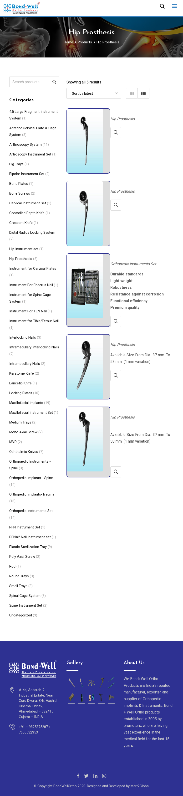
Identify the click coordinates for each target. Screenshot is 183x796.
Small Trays (18, 586)
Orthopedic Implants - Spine (31, 478)
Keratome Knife (21, 373)
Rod (12, 566)
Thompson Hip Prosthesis (130, 336)
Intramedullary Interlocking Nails (34, 347)
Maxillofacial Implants (26, 403)
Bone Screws (19, 193)
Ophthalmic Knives (23, 452)
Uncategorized (20, 615)
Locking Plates (20, 393)
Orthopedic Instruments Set (31, 511)
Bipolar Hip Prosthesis (127, 409)
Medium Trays (20, 422)
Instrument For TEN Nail (28, 311)
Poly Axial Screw (22, 556)
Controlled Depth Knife (27, 213)
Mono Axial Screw (23, 432)
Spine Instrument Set (25, 605)
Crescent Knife (21, 223)
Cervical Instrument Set (27, 203)
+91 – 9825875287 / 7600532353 (34, 729)
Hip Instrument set (23, 249)
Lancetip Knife (20, 383)
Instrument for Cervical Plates (32, 268)
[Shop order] (93, 93)
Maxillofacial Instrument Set (31, 412)
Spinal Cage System (25, 596)
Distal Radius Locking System (32, 232)
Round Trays (19, 576)
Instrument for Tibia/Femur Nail (34, 321)
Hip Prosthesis (20, 259)
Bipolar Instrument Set (26, 174)
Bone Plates (18, 183)
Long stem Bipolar (124, 111)
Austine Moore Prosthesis (130, 183)
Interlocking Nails (22, 337)
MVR (13, 442)
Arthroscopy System (25, 144)
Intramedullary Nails (24, 364)
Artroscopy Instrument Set (30, 154)
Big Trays (16, 164)
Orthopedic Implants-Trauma (31, 494)
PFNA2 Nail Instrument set (30, 537)
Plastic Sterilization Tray (28, 547)
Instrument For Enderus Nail (31, 285)
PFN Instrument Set (24, 527)
